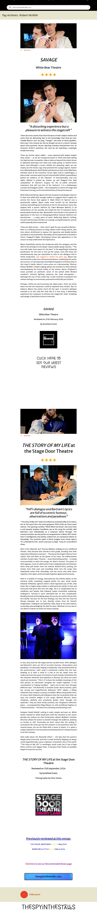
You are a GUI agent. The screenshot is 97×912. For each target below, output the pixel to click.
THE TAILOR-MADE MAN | (48, 844)
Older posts (30, 894)
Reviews (27, 50)
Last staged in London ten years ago (51, 257)
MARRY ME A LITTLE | (48, 849)
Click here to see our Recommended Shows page (48, 864)
